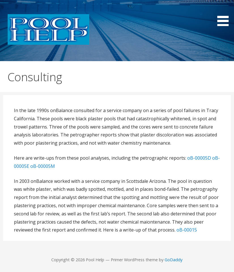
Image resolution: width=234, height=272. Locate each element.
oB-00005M (42, 166)
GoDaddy (173, 259)
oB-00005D (199, 158)
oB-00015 (186, 230)
